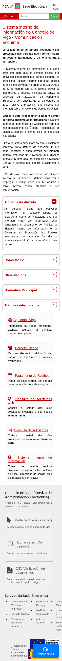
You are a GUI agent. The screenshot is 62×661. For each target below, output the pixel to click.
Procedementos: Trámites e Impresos (20, 605)
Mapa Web (18, 652)
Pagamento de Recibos (32, 375)
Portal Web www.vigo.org (33, 520)
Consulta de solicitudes (31, 430)
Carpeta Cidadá (26, 348)
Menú (6, 16)
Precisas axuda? (45, 650)
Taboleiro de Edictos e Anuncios (18, 623)
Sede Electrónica (34, 6)
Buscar (54, 16)
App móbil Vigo (24, 320)
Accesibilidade (20, 655)
